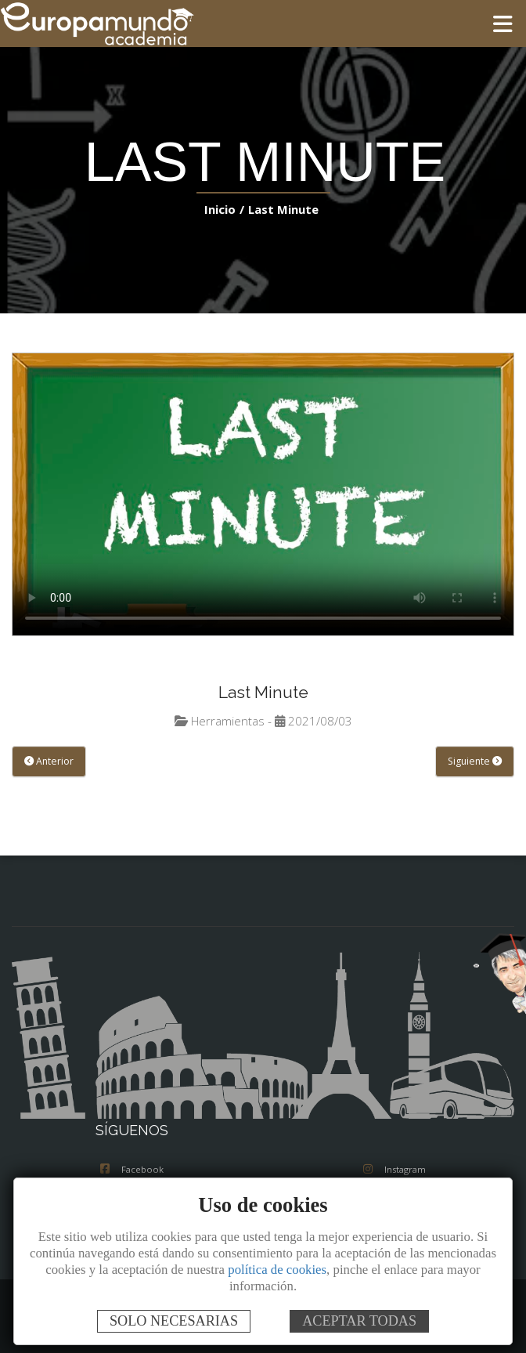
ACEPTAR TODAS (359, 1321)
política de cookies (277, 1269)
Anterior (47, 761)
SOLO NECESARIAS (174, 1321)
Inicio (222, 208)
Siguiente (476, 761)
